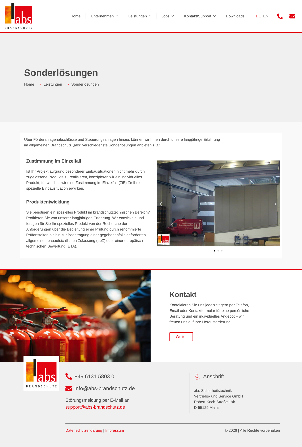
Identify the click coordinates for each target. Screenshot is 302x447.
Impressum (114, 431)
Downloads (235, 16)
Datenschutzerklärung (83, 431)
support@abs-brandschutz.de (95, 407)
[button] (161, 204)
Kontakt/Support (200, 16)
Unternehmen (104, 16)
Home (76, 16)
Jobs (168, 16)
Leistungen (140, 16)
